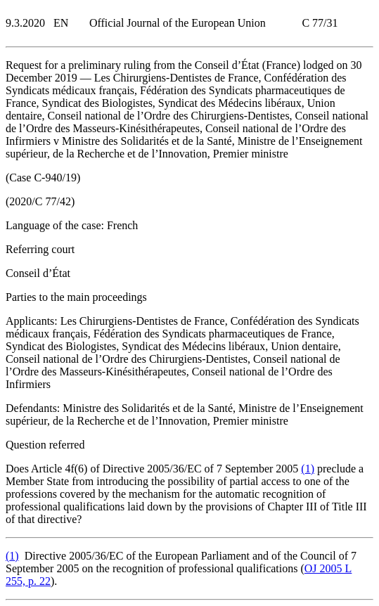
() (307, 469)
